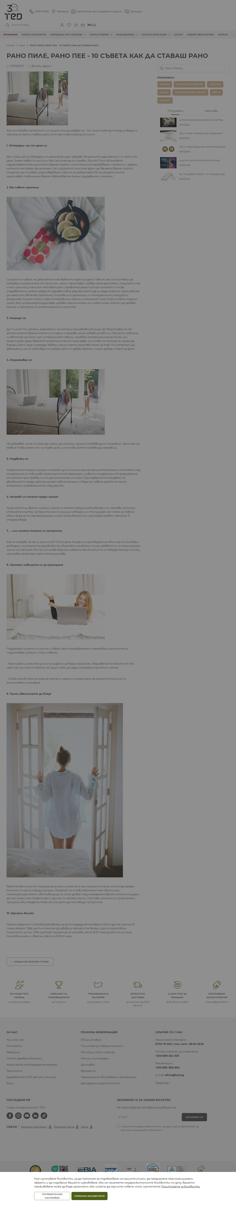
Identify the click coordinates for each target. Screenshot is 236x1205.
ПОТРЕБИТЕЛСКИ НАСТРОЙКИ (52, 1196)
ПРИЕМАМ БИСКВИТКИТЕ (89, 1196)
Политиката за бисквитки (180, 1186)
